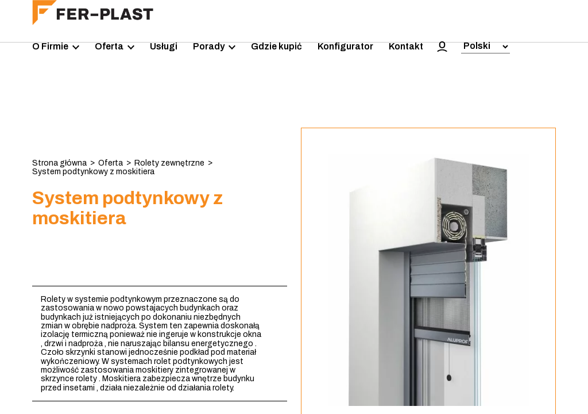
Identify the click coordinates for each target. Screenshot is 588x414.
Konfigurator (345, 46)
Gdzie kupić (276, 46)
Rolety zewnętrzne (169, 163)
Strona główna (59, 163)
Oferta (114, 46)
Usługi (163, 46)
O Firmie (55, 46)
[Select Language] (485, 46)
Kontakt (406, 46)
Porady (214, 46)
